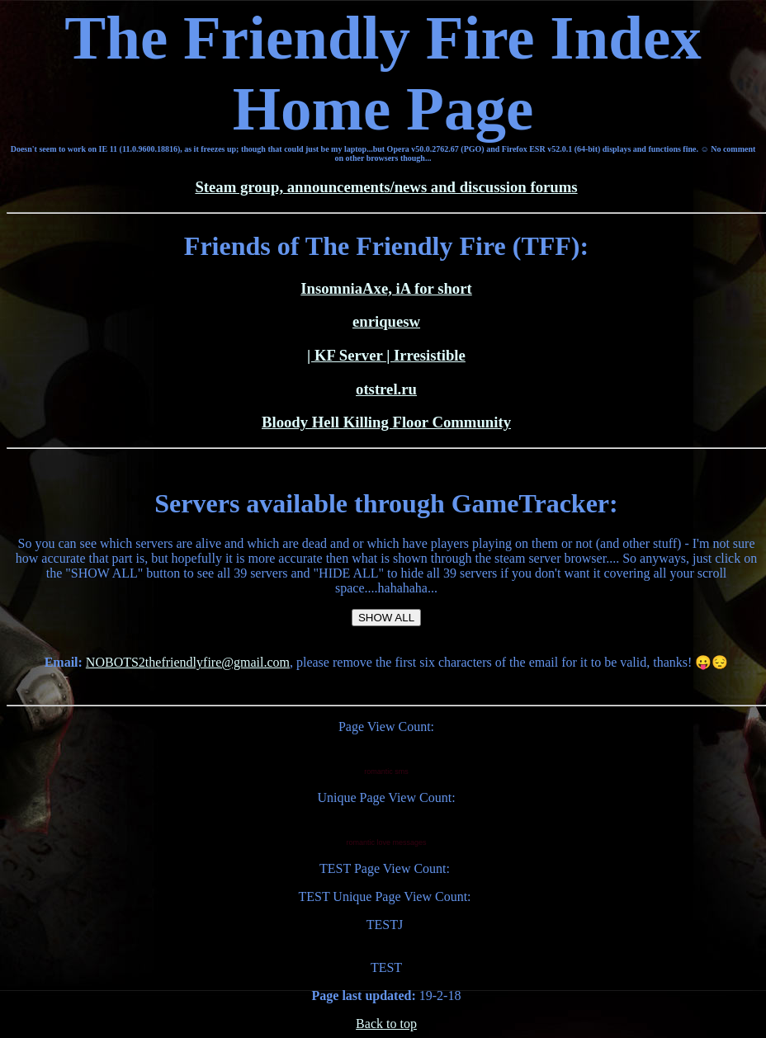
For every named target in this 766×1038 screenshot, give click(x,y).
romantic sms (386, 771)
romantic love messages (386, 842)
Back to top (386, 1024)
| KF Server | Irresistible (386, 355)
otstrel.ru (386, 389)
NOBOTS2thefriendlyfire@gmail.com (188, 662)
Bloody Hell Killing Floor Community (386, 422)
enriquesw (386, 321)
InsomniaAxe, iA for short (385, 288)
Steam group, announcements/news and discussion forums (386, 187)
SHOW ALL (386, 617)
